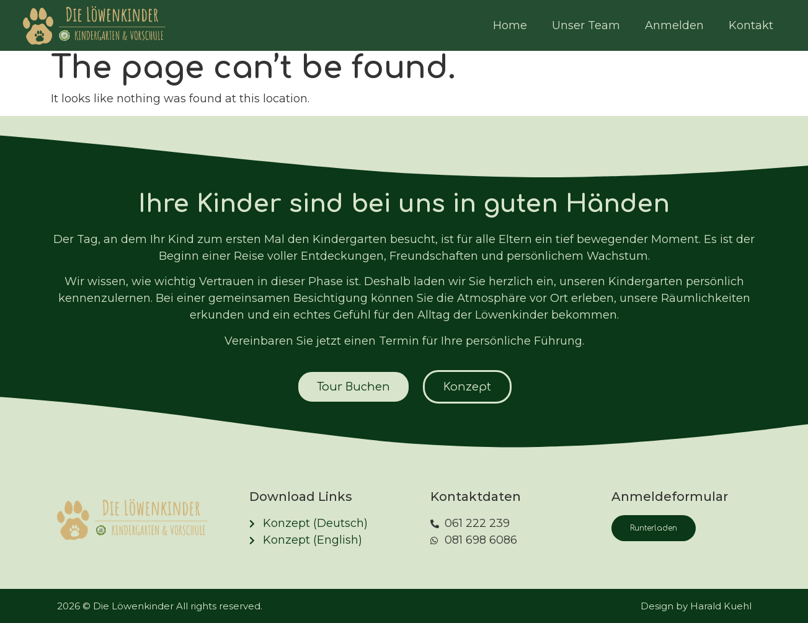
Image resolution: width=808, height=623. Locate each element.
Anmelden (674, 25)
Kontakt (751, 25)
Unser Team (586, 25)
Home (510, 25)
